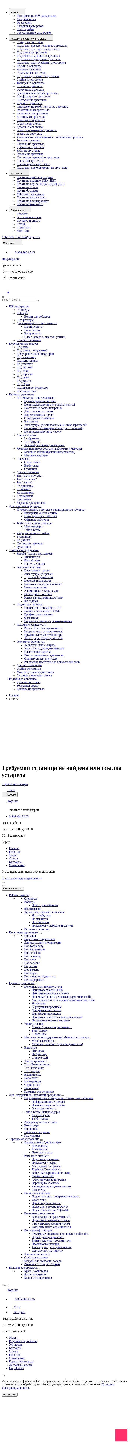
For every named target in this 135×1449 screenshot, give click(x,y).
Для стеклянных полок (38, 411)
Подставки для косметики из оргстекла (42, 45)
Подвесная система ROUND (42, 611)
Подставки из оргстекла (32, 52)
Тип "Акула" (25, 482)
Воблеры (22, 313)
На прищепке (25, 485)
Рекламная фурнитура (31, 641)
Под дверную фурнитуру (32, 387)
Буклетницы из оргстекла (33, 110)
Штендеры (31, 601)
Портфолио (24, 227)
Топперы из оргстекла (31, 82)
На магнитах (32, 330)
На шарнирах (25, 492)
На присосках (33, 333)
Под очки (22, 370)
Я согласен (9, 1394)
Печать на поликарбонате (33, 200)
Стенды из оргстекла (30, 42)
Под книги (23, 540)
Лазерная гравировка (30, 25)
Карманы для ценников (31, 502)
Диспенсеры (32, 556)
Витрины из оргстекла (31, 116)
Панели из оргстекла (30, 160)
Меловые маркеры (36, 455)
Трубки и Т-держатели (38, 577)
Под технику (25, 367)
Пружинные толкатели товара (43, 634)
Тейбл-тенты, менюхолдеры (34, 523)
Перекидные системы (38, 594)
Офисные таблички (36, 519)
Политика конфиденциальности (22, 878)
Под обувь (23, 384)
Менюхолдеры (33, 526)
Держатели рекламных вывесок (37, 323)
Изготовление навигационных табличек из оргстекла (50, 137)
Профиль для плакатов (38, 614)
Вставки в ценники (29, 340)
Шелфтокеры (25, 319)
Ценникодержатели (21, 394)
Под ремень (24, 380)
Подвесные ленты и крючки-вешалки (48, 621)
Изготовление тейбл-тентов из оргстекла (42, 106)
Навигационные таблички (40, 516)
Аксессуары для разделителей (43, 638)
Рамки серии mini (35, 587)
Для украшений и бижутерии (35, 353)
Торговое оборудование (24, 550)
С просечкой (32, 462)
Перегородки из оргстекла (33, 164)
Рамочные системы (29, 567)
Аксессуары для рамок (38, 573)
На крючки (31, 421)
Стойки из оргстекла (30, 79)
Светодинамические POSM (34, 32)
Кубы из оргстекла (28, 150)
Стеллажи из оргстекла (31, 72)
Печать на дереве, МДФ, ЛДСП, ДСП (41, 183)
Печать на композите (30, 204)
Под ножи (23, 377)
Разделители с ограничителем (43, 631)
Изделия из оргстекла (23, 678)
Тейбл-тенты (32, 529)
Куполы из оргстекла (30, 154)
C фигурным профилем (39, 418)
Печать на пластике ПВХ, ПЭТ (36, 180)
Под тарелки (25, 374)
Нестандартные (26, 391)
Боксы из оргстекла (29, 140)
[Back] (3, 1285)
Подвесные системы (29, 604)
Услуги (13, 855)
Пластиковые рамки (37, 570)
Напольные (24, 499)
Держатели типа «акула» (40, 645)
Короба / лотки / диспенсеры (35, 553)
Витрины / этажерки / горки (34, 675)
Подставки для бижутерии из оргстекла (42, 167)
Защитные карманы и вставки (43, 584)
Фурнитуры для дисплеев (40, 658)
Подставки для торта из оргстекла (38, 49)
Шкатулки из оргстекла (31, 99)
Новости (22, 213)
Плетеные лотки (34, 563)
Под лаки (22, 347)
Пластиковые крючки (37, 651)
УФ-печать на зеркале (30, 194)
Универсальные (27, 435)
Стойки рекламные (29, 668)
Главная (14, 695)
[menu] (3, 882)
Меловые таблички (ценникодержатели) (49, 452)
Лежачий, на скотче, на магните (44, 445)
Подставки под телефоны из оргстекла (41, 62)
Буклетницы (24, 546)
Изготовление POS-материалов (36, 15)
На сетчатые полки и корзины (43, 408)
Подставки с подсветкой (32, 350)
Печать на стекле (27, 187)
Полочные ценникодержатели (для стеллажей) (53, 428)
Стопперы (23, 309)
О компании (17, 865)
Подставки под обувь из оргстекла (39, 59)
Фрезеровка (24, 22)
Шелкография (25, 29)
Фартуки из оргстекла (30, 89)
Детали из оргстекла (30, 126)
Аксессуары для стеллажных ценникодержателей (55, 424)
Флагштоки (31, 617)
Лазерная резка (26, 19)
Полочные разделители (31, 624)
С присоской (25, 496)
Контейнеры (32, 560)
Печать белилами (28, 190)
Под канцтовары (27, 360)
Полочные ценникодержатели (35, 397)
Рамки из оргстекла (29, 69)
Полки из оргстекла (29, 66)
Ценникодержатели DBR (40, 401)
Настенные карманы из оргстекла (38, 157)
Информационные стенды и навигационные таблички (51, 509)
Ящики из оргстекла (29, 103)
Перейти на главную (15, 784)
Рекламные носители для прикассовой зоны (52, 661)
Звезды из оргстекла (29, 133)
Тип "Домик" (32, 441)
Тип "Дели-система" (30, 475)
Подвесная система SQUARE (42, 607)
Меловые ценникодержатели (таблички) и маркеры (49, 448)
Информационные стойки (33, 533)
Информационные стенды (40, 512)
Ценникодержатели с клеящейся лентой (49, 404)
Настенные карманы (30, 543)
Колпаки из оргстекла (30, 143)
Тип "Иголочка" (27, 479)
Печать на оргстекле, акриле (35, 177)
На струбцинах (33, 326)
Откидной (30, 468)
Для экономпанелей (29, 665)
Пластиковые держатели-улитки (44, 336)
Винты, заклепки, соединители (44, 655)
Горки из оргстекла (29, 123)
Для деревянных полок (38, 414)
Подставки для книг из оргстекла (38, 76)
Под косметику (26, 357)
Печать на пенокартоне (31, 197)
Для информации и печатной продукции (35, 1094)
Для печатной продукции (25, 506)
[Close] (3, 885)
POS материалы (19, 306)
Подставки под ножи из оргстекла (38, 55)
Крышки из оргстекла (30, 147)
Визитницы (24, 536)
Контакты (23, 230)
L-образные (31, 438)
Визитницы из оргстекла (32, 113)
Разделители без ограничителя (43, 628)
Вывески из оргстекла (31, 120)
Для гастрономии (28, 472)
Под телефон (25, 363)
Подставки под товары (23, 343)
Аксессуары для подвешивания (44, 648)
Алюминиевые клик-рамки (41, 590)
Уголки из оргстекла (30, 86)
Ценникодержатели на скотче (42, 431)
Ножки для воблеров (37, 316)
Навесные (23, 458)
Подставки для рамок (37, 580)
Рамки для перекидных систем (43, 597)
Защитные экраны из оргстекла (37, 130)
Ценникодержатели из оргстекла (37, 93)
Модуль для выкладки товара (35, 672)
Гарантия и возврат (29, 217)
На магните (24, 489)
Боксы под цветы (27, 685)
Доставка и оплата (28, 220)
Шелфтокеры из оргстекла (33, 96)
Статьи (21, 224)
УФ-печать (16, 1344)
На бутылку (31, 465)
